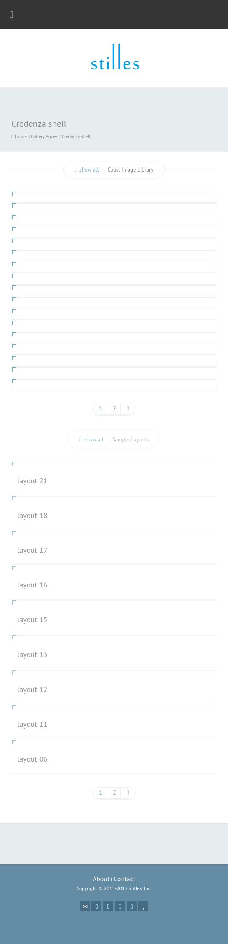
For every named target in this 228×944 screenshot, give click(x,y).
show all (89, 169)
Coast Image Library (130, 169)
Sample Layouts (130, 439)
